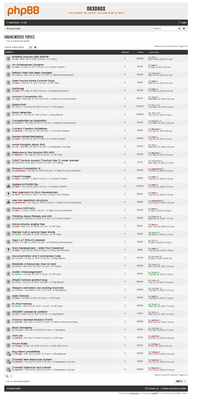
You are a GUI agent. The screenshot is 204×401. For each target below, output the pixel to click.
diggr (17, 99)
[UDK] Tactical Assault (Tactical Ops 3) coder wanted (45, 160)
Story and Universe (60, 195)
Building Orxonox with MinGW (30, 57)
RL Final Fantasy (22, 304)
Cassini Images (21, 176)
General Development (63, 75)
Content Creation (56, 67)
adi (16, 147)
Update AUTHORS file (25, 184)
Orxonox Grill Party (23, 208)
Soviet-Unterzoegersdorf (27, 272)
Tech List (17, 336)
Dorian (18, 266)
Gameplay (59, 107)
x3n (16, 59)
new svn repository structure (29, 200)
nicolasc (19, 258)
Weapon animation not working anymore (37, 288)
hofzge (18, 346)
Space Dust (19, 105)
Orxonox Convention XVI (27, 97)
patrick (18, 322)
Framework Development (61, 242)
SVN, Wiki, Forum (60, 346)
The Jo (18, 107)
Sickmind (19, 163)
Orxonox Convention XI (26, 168)
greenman (20, 171)
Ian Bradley (134, 393)
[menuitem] (23, 23)
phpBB (154, 393)
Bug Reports (57, 115)
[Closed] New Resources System (32, 359)
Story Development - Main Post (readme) (38, 248)
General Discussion (60, 91)
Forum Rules (19, 344)
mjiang (18, 75)
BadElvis (19, 123)
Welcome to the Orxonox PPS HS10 (33, 152)
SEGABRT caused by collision (29, 312)
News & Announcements (64, 99)
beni (17, 67)
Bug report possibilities (26, 352)
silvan (18, 282)
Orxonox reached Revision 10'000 (32, 320)
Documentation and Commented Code (36, 256)
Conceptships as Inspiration (29, 121)
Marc (17, 314)
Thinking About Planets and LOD (32, 216)
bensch (18, 362)
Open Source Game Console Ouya (33, 81)
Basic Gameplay (22, 328)
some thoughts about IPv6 (28, 144)
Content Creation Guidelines (29, 129)
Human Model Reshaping (27, 137)
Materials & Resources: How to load (34, 264)
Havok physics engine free (28, 224)
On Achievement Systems (28, 65)
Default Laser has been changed (32, 73)
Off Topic (55, 83)
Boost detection (22, 112)
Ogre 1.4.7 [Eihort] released (28, 240)
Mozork (18, 131)
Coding (53, 59)
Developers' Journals (60, 147)
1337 (17, 242)
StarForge (18, 89)
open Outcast (20, 296)
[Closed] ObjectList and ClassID (31, 367)
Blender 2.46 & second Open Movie (33, 232)
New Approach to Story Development (35, 192)
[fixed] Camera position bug (29, 280)
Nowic (18, 234)
